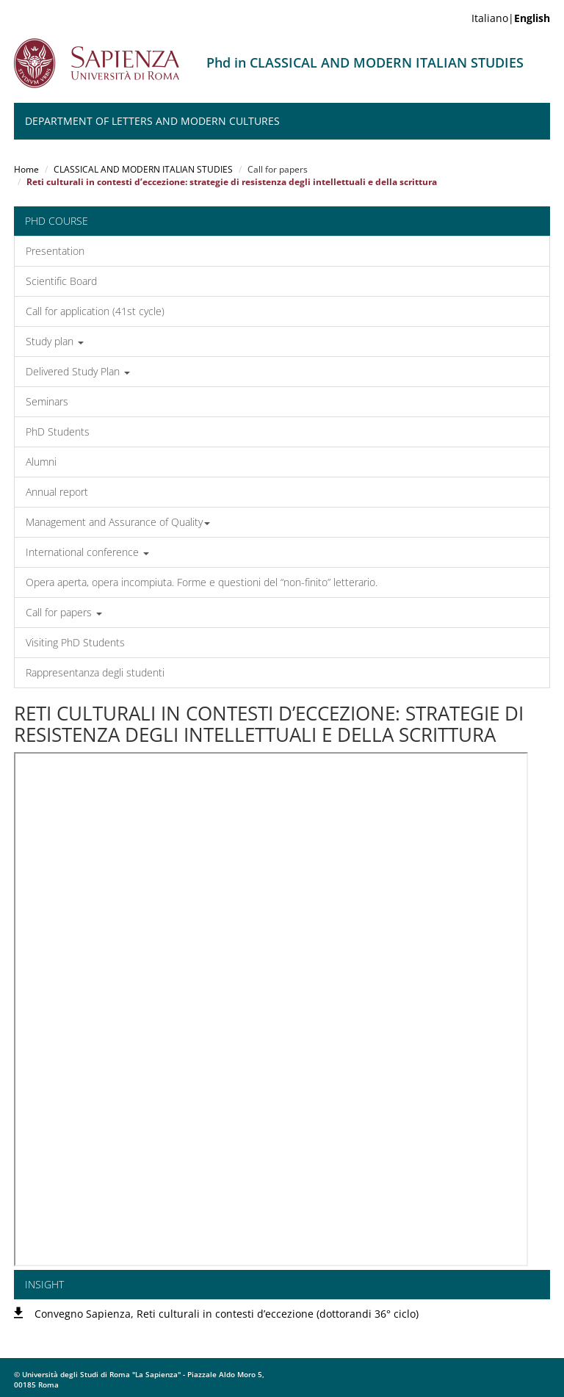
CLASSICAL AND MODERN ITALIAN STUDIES (143, 169)
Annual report (57, 492)
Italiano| (510, 18)
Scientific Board (61, 281)
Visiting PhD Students (75, 642)
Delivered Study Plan (78, 371)
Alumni (41, 462)
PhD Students (58, 431)
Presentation (55, 251)
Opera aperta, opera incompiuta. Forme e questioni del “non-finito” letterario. (201, 582)
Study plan (55, 341)
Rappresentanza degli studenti (95, 672)
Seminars (47, 401)
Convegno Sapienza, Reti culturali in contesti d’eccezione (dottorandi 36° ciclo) (227, 1314)
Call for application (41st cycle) (95, 311)
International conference (87, 552)
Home (26, 169)
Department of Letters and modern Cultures (152, 121)
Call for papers (64, 612)
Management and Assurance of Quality (118, 522)
